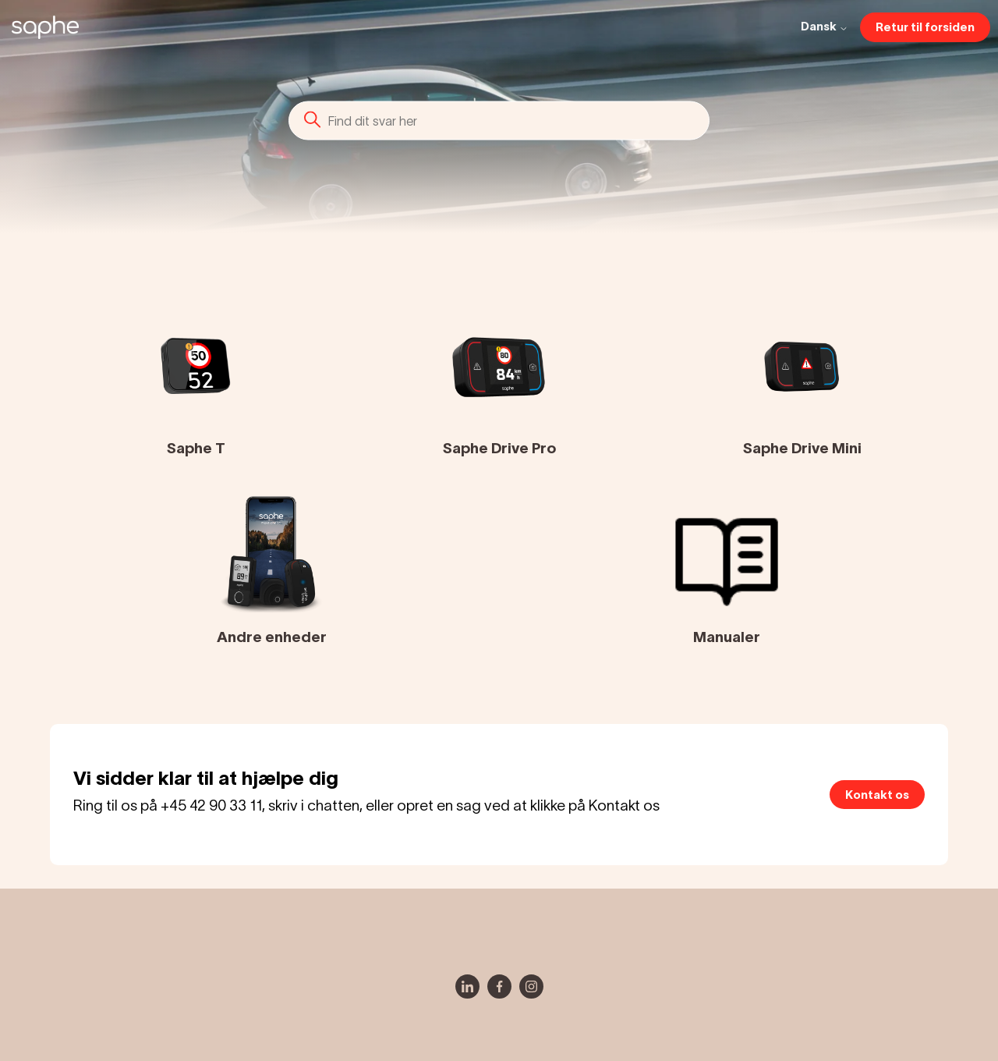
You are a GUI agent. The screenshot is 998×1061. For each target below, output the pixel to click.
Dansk (824, 27)
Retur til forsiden (925, 27)
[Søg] (499, 120)
